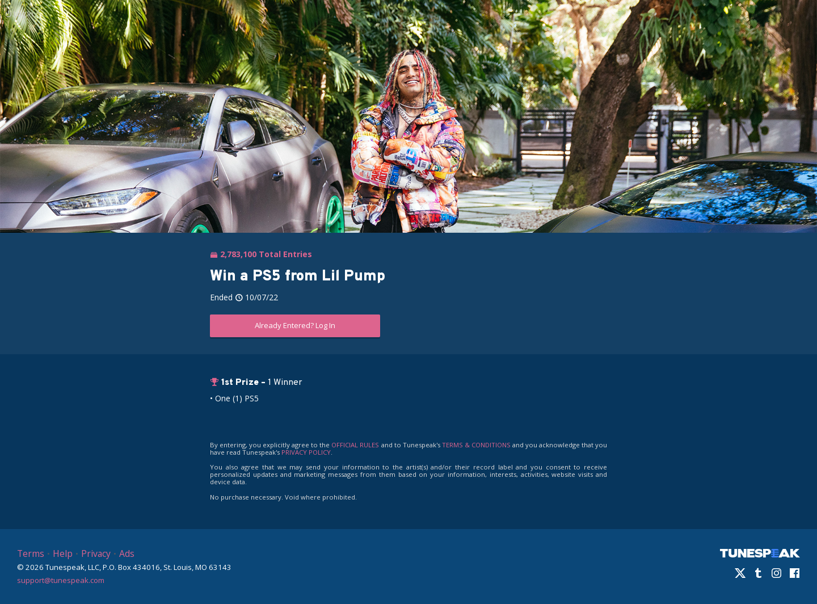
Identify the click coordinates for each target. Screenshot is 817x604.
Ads (126, 553)
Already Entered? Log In (295, 325)
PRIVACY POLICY (306, 452)
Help (63, 553)
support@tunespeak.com (60, 579)
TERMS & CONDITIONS (476, 445)
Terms (30, 553)
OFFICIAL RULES (355, 445)
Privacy (96, 553)
